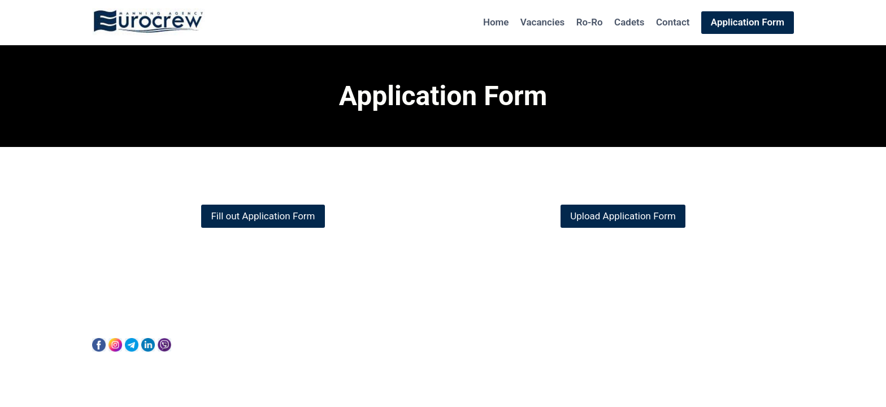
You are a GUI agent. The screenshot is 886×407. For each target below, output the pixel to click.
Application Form (747, 22)
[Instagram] (115, 345)
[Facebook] (99, 345)
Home (496, 22)
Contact (673, 22)
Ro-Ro (589, 22)
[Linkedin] (148, 345)
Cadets (629, 22)
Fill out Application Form (263, 216)
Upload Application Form (623, 216)
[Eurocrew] (148, 22)
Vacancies (542, 22)
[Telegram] (131, 345)
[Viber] (164, 345)
